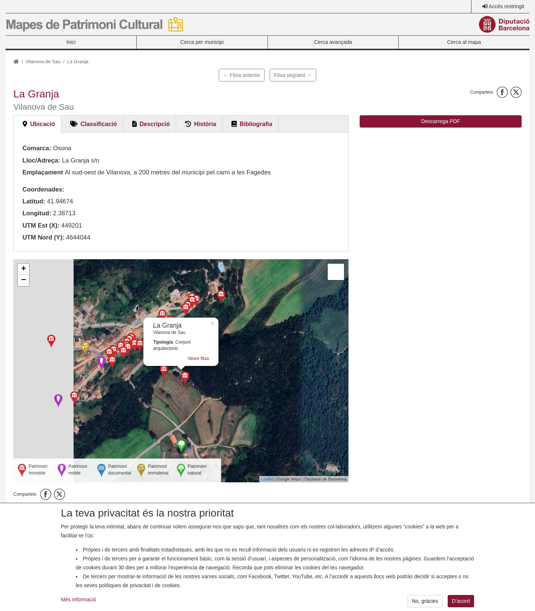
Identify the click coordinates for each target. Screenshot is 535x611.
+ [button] (23, 269)
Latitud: (33, 201)
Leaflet (267, 479)
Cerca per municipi (202, 42)
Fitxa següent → (293, 75)
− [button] (23, 280)
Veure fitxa (198, 358)
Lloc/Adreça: (41, 160)
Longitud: (36, 213)
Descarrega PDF (440, 121)
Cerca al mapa (464, 42)
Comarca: (36, 148)
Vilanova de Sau (43, 61)
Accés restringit (506, 6)
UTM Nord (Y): (43, 237)
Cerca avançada (333, 42)
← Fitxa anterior (241, 75)
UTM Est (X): (40, 225)
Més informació (78, 605)
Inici (70, 42)
